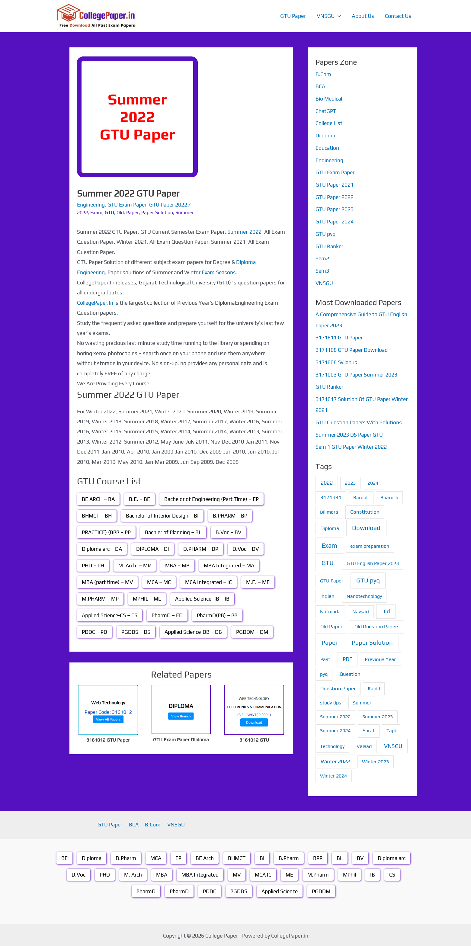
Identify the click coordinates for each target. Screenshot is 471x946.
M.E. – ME (262, 582)
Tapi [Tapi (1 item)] (391, 729)
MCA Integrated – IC (212, 582)
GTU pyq (326, 233)
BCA (320, 86)
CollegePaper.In (95, 302)
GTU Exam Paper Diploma (181, 739)
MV (237, 873)
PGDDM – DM (253, 631)
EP (178, 856)
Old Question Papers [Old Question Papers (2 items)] (376, 624)
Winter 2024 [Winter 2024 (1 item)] (333, 774)
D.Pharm (124, 856)
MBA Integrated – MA (232, 565)
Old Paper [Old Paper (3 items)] (331, 624)
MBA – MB (179, 565)
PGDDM (321, 889)
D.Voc (76, 873)
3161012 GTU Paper (108, 739)
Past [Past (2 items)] (325, 657)
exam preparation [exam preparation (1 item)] (369, 544)
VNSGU (329, 16)
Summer (184, 212)
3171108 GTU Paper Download (352, 348)
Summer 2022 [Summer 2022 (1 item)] (335, 715)
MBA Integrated (199, 873)
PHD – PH (93, 565)
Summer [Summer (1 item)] (362, 701)
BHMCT (237, 856)
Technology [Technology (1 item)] (332, 744)
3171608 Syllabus (336, 361)
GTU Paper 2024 (335, 221)
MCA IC (264, 873)
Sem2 (322, 257)
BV (361, 856)
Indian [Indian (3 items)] (327, 594)
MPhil (352, 873)
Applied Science (279, 889)
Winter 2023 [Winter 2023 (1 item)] (375, 759)
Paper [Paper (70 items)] (330, 640)
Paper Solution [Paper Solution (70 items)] (372, 640)
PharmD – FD (168, 615)
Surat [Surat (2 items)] (369, 729)
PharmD (145, 889)
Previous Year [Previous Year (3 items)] (380, 657)
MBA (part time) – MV (108, 582)
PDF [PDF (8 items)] (347, 657)
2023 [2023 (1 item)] (350, 481)
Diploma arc (393, 856)
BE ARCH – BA (99, 498)
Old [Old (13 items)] (385, 609)
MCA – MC (161, 582)
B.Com (323, 74)
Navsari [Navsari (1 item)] (360, 610)
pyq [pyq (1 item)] (324, 672)
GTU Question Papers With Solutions (359, 420)
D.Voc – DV (248, 548)
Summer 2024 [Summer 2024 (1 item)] (335, 729)
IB (375, 873)
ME (291, 873)
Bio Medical (329, 98)
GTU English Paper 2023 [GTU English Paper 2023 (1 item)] (373, 561)
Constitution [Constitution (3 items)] (365, 510)
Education (327, 147)
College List (329, 123)
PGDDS (238, 889)
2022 (82, 212)
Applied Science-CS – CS (110, 615)
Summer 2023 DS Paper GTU (350, 433)
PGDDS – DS (135, 631)
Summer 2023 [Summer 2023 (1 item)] (377, 715)
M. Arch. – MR (135, 565)
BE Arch (204, 856)
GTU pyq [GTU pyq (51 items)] (368, 578)
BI (262, 856)
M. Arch (131, 873)
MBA (160, 873)
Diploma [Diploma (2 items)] (329, 526)
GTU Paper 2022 (170, 204)
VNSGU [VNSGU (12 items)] (393, 744)
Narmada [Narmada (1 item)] (330, 610)
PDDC (209, 889)
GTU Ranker (330, 245)
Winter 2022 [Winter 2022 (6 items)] (335, 759)
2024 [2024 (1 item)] (372, 481)
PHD (102, 873)
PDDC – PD (94, 631)
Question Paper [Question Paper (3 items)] (338, 687)
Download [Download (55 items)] (366, 525)
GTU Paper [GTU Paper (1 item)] (331, 579)
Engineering (91, 204)
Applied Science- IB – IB (205, 598)
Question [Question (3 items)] (350, 672)
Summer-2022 (244, 231)
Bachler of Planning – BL (174, 532)
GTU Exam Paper (128, 204)
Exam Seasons (220, 272)
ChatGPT (326, 110)
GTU (109, 212)
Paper (132, 212)
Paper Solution (157, 212)
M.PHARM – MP (101, 598)
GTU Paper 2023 (335, 208)
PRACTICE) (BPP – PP (106, 532)
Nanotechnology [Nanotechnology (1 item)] (364, 594)
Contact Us (398, 16)
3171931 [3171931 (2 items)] (330, 495)
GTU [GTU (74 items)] (328, 561)
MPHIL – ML (148, 598)
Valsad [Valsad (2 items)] (364, 744)
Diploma (325, 135)
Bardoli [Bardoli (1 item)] (361, 495)
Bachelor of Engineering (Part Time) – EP (213, 498)
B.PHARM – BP (233, 515)
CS (395, 873)
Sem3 (322, 270)
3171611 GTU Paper (340, 336)
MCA (155, 856)
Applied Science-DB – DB (194, 631)
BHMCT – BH (97, 515)
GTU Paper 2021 (335, 184)
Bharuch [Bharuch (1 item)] (389, 495)
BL (341, 856)
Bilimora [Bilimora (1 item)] (329, 510)
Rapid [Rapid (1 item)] (374, 687)
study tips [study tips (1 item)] (330, 701)
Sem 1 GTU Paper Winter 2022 (352, 445)
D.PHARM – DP (203, 548)
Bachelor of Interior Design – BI (164, 515)
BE (62, 856)
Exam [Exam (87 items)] (329, 543)
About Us (363, 16)
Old (120, 212)
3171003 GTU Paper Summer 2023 (357, 373)
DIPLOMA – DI (154, 548)
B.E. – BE (140, 498)
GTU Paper (293, 16)
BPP (318, 856)
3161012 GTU (254, 739)
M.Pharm (320, 873)
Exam (96, 212)
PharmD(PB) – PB (218, 615)
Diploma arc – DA (102, 548)
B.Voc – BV (230, 532)
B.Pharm (289, 856)
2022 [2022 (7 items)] (327, 480)
